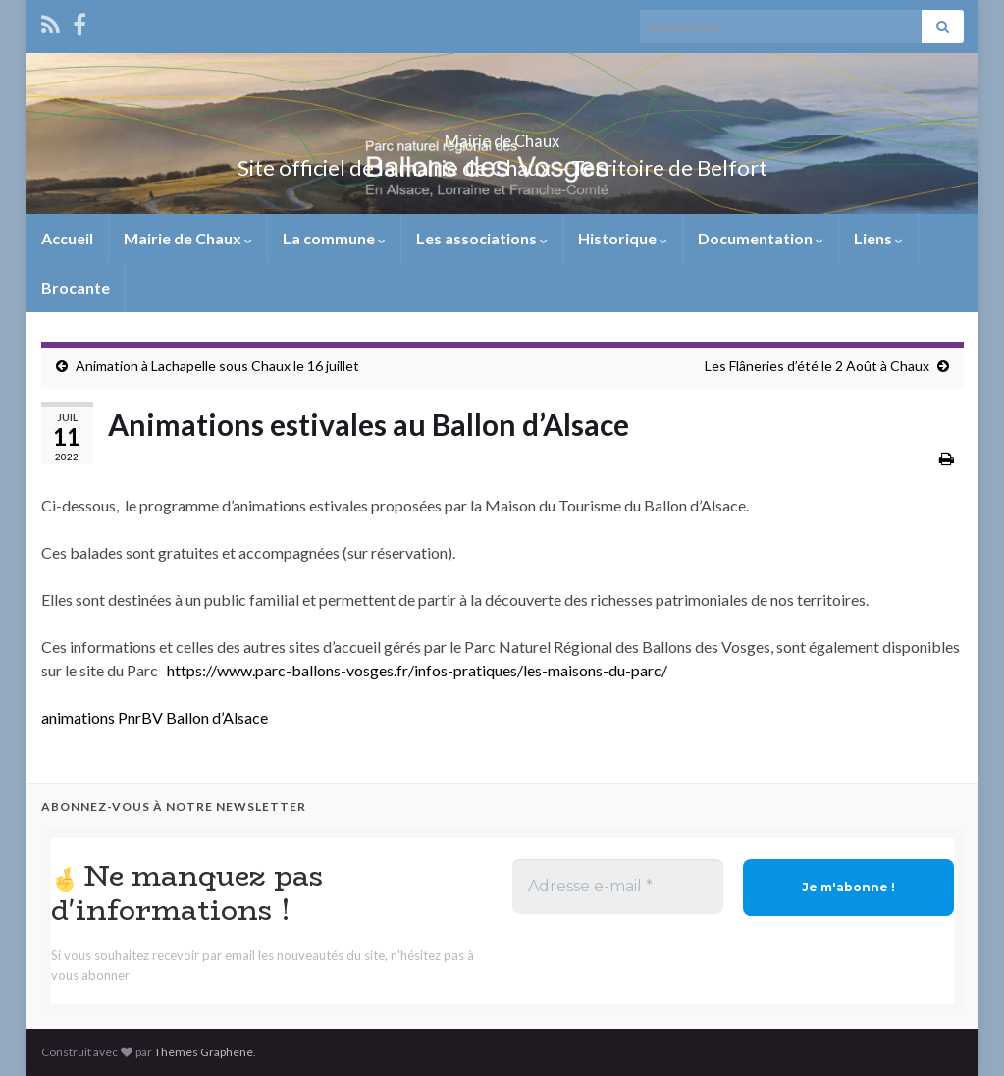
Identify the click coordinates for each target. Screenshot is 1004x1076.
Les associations (482, 238)
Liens (878, 238)
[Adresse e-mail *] (617, 886)
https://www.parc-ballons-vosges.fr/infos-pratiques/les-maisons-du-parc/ (417, 670)
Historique (622, 238)
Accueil (67, 238)
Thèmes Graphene (203, 1052)
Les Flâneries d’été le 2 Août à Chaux (817, 365)
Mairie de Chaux (502, 135)
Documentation (760, 238)
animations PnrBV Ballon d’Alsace (154, 717)
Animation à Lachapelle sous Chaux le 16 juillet (217, 365)
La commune (334, 238)
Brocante (75, 287)
